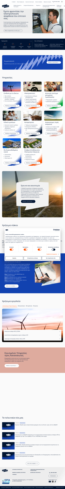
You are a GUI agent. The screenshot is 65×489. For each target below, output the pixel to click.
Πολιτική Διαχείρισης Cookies (29, 487)
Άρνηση (14, 258)
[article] (11, 95)
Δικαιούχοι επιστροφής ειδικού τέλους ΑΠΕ (32, 338)
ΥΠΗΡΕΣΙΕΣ (14, 474)
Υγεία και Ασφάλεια (38, 1)
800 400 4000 (56, 1)
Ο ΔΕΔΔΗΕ (13, 1)
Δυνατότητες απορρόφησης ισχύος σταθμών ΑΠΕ (32, 335)
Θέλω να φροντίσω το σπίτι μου (13, 30)
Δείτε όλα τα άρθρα (32, 463)
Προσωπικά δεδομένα (39, 487)
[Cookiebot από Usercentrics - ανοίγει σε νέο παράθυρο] (54, 230)
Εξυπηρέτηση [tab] (29, 305)
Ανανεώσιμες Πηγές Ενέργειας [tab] (10, 305)
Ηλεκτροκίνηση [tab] (21, 305)
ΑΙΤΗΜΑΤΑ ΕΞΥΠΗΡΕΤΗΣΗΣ (17, 469)
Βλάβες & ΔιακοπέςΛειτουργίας (17, 6)
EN (61, 1)
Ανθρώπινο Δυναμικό (47, 1)
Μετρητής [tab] (35, 305)
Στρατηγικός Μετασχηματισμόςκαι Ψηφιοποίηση (49, 6)
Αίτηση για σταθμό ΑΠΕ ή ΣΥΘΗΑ (32, 331)
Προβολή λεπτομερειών (52, 254)
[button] (31, 31)
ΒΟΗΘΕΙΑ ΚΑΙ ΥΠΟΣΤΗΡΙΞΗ (35, 472)
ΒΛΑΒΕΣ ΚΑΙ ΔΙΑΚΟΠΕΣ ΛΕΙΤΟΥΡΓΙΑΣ (18, 472)
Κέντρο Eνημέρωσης (20, 1)
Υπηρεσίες (38, 5)
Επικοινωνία (53, 475)
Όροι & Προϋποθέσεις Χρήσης (17, 487)
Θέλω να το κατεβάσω (11, 286)
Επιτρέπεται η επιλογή (32, 258)
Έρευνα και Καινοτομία (30, 1)
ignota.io (62, 487)
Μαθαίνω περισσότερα (53, 62)
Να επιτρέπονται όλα (50, 258)
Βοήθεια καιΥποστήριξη (59, 6)
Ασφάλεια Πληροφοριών (48, 487)
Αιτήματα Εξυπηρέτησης (28, 5)
